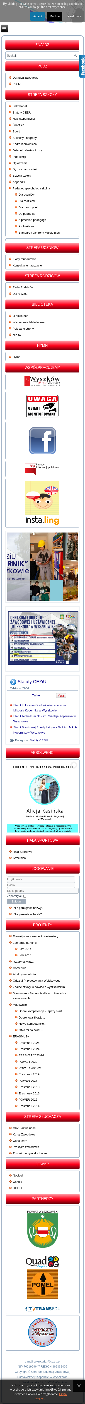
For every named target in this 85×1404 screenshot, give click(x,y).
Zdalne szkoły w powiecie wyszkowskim (39, 987)
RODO (17, 1188)
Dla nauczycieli (28, 207)
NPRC (17, 334)
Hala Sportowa (22, 851)
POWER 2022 (28, 1061)
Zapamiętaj (14, 896)
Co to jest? (20, 1141)
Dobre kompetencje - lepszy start (40, 1011)
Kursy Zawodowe (24, 1134)
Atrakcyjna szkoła (24, 974)
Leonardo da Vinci (25, 942)
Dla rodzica (20, 293)
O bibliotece (20, 316)
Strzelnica (19, 858)
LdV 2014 (25, 949)
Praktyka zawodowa (26, 1147)
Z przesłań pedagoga (32, 220)
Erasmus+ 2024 (29, 1049)
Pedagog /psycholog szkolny (31, 188)
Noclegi (18, 1175)
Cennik (17, 1182)
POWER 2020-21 (30, 1068)
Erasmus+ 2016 (29, 1093)
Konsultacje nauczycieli (28, 265)
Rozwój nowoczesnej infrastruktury (35, 936)
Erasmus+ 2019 (29, 1074)
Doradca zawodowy (25, 77)
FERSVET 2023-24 (31, 1055)
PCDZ (17, 84)
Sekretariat (20, 106)
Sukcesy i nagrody (25, 138)
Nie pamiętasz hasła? (28, 914)
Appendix (19, 182)
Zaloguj (17, 901)
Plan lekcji (19, 156)
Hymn (16, 357)
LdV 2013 (25, 955)
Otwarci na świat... (31, 1030)
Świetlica (18, 125)
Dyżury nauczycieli (25, 169)
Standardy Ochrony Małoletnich (39, 232)
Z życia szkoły (22, 175)
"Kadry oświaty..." (24, 961)
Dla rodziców (27, 201)
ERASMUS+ (21, 1036)
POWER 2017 (28, 1080)
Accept (37, 16)
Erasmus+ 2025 (29, 1043)
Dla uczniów (26, 194)
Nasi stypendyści (24, 118)
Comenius (19, 968)
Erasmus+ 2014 (29, 1106)
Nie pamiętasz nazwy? (28, 908)
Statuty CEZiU (22, 112)
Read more (74, 16)
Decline (55, 16)
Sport (16, 131)
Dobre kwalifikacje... (32, 1017)
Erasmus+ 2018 (29, 1087)
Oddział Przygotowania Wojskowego (37, 980)
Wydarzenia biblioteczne (29, 322)
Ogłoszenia (20, 163)
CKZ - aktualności (24, 1128)
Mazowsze (20, 1004)
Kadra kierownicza (25, 144)
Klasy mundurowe (24, 259)
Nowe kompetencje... (32, 1023)
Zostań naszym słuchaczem (31, 1153)
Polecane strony (23, 328)
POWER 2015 (28, 1099)
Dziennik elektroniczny (27, 150)
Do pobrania (27, 213)
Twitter (36, 695)
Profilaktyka (26, 226)
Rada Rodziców (23, 287)
